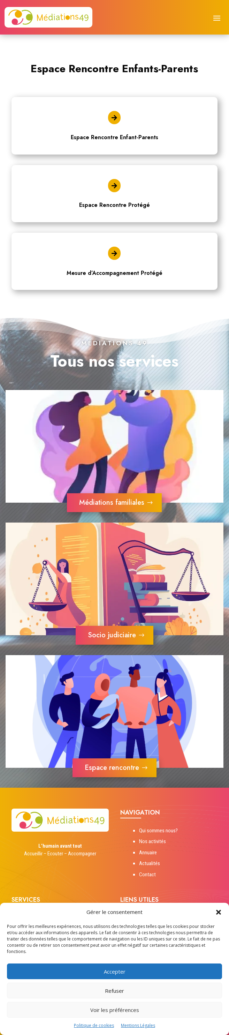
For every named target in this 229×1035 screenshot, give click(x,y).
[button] (218, 912)
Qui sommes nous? (158, 830)
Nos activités (152, 841)
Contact (147, 874)
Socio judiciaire (112, 635)
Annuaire (148, 852)
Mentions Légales (138, 1025)
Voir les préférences (114, 1009)
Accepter (114, 971)
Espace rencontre (112, 768)
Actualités (149, 863)
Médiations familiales (111, 502)
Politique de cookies (94, 1025)
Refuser (114, 990)
